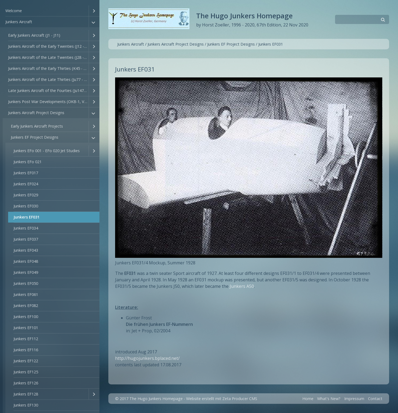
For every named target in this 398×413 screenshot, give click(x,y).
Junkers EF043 (26, 250)
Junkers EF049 (26, 272)
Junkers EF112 (26, 338)
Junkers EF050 (26, 283)
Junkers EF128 (26, 394)
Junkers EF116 (26, 349)
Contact (375, 398)
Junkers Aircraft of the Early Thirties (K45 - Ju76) (48, 68)
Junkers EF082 (26, 305)
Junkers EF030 (26, 206)
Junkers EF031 (26, 217)
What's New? (328, 398)
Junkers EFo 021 (28, 161)
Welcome (13, 10)
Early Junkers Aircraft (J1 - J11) (34, 35)
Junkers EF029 (26, 194)
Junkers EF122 (26, 360)
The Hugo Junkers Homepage (244, 16)
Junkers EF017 (26, 172)
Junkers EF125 (26, 371)
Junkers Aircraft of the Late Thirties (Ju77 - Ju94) (48, 79)
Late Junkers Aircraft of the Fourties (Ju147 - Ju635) (48, 90)
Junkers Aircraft (18, 21)
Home (307, 398)
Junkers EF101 (26, 327)
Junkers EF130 (26, 405)
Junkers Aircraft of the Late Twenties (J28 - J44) (48, 57)
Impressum (354, 398)
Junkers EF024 (26, 183)
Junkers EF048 (26, 261)
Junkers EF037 (26, 239)
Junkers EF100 (26, 316)
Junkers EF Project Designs (34, 137)
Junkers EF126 (26, 382)
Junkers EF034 (26, 228)
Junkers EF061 (26, 294)
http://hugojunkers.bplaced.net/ (147, 358)
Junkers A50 (242, 286)
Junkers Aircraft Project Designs (36, 112)
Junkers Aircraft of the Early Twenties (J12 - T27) (48, 46)
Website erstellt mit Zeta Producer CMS (221, 398)
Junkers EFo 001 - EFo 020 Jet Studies (47, 150)
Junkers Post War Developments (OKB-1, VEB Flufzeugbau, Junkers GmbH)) (48, 101)
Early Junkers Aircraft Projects (37, 126)
